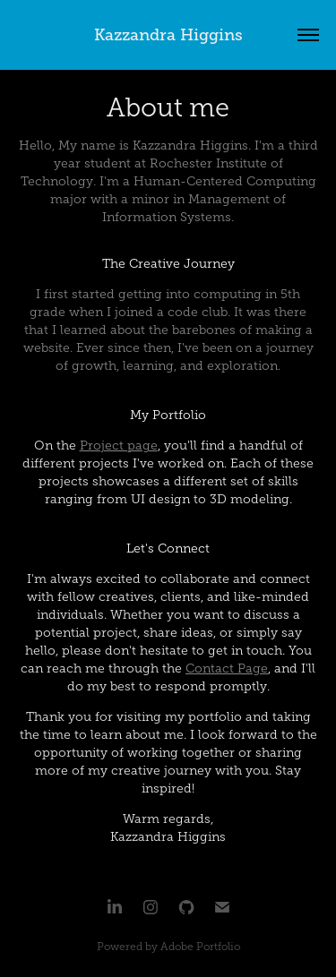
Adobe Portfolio (200, 946)
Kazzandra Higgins (168, 35)
